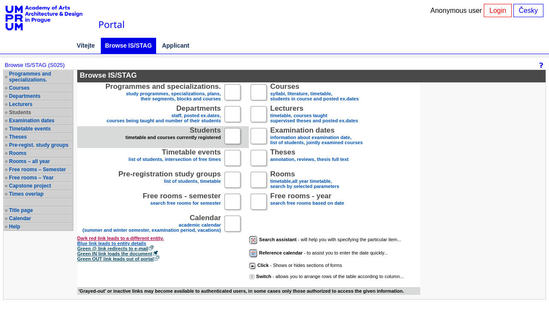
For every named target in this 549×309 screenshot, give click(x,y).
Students (20, 112)
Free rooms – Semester (37, 170)
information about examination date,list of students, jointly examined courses (316, 136)
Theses (18, 137)
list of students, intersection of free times (175, 158)
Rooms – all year (29, 161)
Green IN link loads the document (114, 253)
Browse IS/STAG (128, 45)
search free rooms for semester (182, 202)
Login (497, 10)
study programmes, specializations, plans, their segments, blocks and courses (163, 93)
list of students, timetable (169, 180)
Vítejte (86, 45)
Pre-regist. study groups (39, 145)
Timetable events (30, 129)
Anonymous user (457, 10)
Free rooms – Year (31, 178)
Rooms (18, 153)
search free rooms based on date (307, 202)
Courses (19, 88)
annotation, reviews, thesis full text (309, 158)
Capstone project (30, 186)
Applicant (176, 45)
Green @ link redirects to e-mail (112, 248)
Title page (21, 210)
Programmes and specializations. (30, 77)
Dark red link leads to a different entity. (120, 238)
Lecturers (21, 104)
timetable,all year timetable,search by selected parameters (304, 180)
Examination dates (31, 121)
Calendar (20, 218)
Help (14, 227)
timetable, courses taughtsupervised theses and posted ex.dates (314, 114)
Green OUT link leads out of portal (115, 258)
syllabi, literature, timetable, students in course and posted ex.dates (314, 93)
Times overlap (26, 194)
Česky (528, 10)
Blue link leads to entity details (111, 243)
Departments (24, 96)
